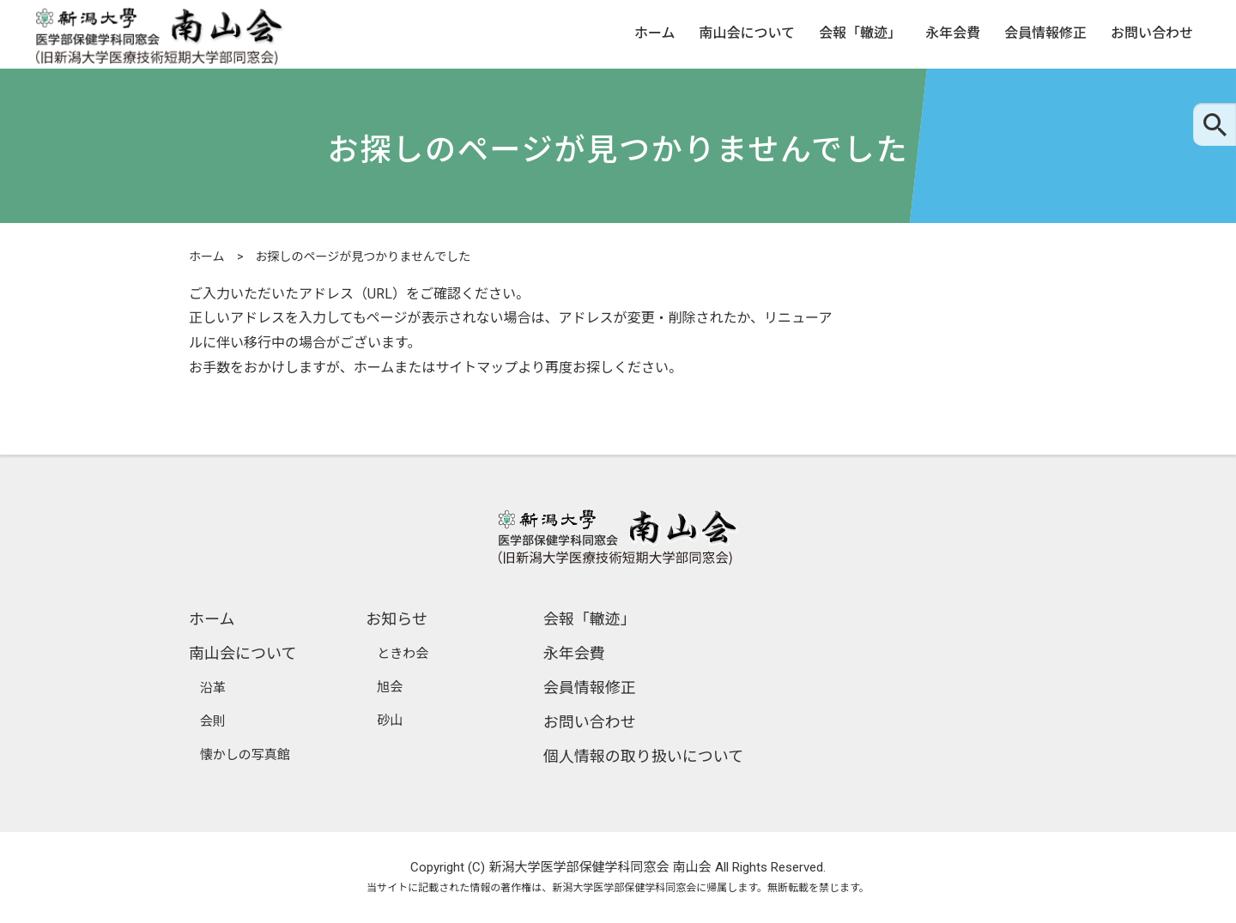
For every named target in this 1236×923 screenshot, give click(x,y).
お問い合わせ (1152, 34)
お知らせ (396, 619)
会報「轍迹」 (860, 34)
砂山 (390, 720)
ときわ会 (402, 653)
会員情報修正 (1045, 34)
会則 (213, 721)
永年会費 (952, 34)
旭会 (390, 687)
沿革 (213, 688)
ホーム (655, 34)
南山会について (747, 34)
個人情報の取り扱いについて (643, 756)
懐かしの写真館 (245, 755)
